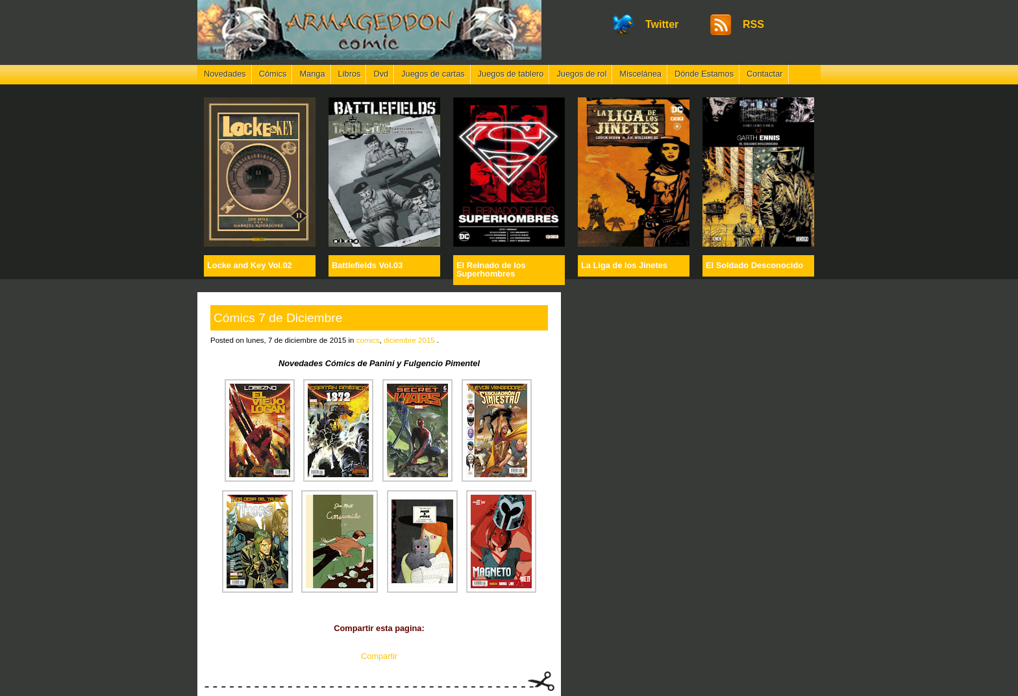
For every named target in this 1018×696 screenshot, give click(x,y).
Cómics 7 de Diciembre (278, 318)
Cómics (273, 74)
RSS (753, 24)
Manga (312, 74)
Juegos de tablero (511, 74)
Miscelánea (640, 74)
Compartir (379, 656)
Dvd (380, 74)
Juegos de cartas (432, 74)
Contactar (764, 74)
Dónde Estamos (704, 74)
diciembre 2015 (409, 340)
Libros (349, 74)
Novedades (225, 74)
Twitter (661, 24)
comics (368, 340)
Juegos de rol (581, 74)
